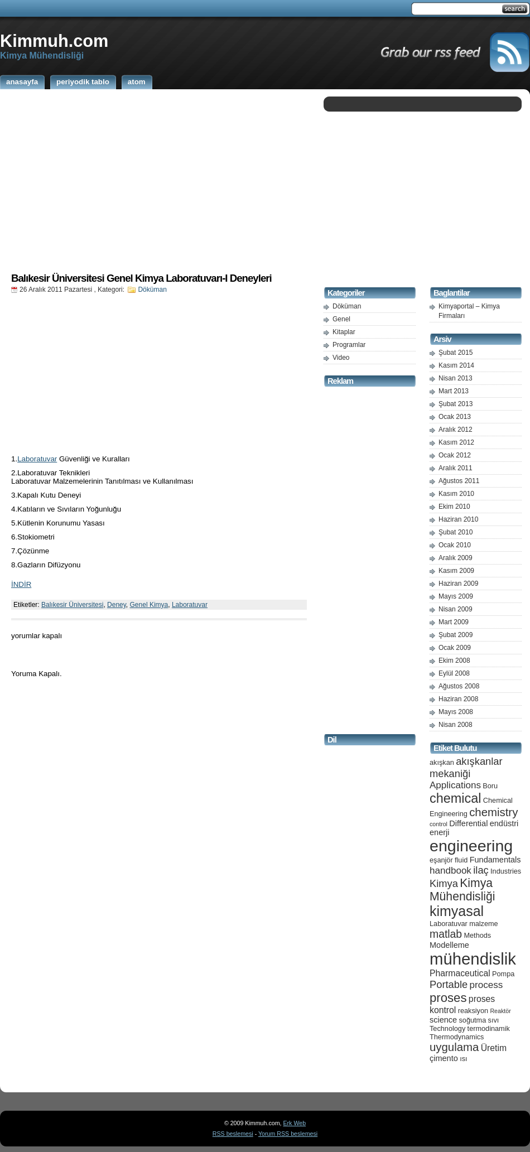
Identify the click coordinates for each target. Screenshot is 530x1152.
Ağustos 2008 (459, 686)
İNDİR (21, 584)
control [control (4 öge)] (438, 824)
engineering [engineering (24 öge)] (471, 846)
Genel (341, 319)
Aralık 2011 (456, 468)
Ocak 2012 (455, 455)
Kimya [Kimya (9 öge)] (444, 883)
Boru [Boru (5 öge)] (490, 786)
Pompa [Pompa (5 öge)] (503, 974)
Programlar (349, 345)
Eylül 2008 (454, 673)
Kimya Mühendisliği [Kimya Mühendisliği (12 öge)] (462, 889)
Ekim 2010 (454, 506)
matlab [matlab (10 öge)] (446, 934)
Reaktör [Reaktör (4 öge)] (500, 1011)
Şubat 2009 (456, 635)
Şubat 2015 (456, 352)
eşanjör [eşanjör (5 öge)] (441, 860)
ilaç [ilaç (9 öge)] (481, 870)
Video (341, 357)
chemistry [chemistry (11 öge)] (493, 812)
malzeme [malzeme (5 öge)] (483, 923)
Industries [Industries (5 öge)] (505, 871)
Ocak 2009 (455, 648)
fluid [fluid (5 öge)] (461, 860)
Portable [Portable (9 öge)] (449, 984)
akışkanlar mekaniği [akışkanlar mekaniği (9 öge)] (466, 767)
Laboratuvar (37, 459)
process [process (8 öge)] (486, 985)
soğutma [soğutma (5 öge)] (472, 1020)
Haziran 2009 (458, 583)
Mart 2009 (454, 622)
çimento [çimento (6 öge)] (444, 1058)
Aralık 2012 (456, 429)
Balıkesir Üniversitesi (72, 605)
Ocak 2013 (455, 417)
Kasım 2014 (456, 365)
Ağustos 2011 (459, 481)
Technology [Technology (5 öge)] (447, 1028)
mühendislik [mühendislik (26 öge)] (473, 958)
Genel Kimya (149, 605)
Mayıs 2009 (456, 596)
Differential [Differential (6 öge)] (468, 823)
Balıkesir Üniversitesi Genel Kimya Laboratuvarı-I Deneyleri (141, 278)
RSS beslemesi (233, 1133)
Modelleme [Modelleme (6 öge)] (449, 945)
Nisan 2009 (456, 609)
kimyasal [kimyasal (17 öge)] (457, 911)
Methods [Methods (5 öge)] (477, 935)
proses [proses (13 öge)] (448, 998)
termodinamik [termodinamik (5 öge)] (489, 1028)
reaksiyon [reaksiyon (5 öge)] (473, 1010)
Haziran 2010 (458, 519)
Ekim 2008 (454, 660)
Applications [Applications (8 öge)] (455, 785)
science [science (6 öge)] (443, 1019)
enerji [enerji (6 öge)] (439, 832)
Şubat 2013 (456, 404)
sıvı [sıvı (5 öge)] (493, 1020)
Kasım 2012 (456, 442)
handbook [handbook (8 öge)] (450, 870)
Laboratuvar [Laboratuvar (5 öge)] (449, 923)
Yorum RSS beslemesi (287, 1133)
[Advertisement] (159, 180)
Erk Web (294, 1123)
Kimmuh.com (54, 40)
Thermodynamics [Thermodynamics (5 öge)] (457, 1037)
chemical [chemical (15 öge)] (455, 798)
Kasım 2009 (456, 571)
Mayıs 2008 (456, 712)
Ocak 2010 (455, 545)
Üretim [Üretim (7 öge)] (494, 1048)
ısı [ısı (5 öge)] (463, 1058)
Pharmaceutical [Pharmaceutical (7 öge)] (460, 973)
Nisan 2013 (456, 378)
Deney (116, 605)
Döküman (152, 289)
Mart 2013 (454, 391)
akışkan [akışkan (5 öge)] (442, 762)
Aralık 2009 (456, 558)
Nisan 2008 (456, 725)
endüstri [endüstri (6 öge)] (504, 823)
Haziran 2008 (458, 699)
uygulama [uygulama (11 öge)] (454, 1047)
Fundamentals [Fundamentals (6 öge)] (495, 859)
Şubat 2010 (456, 532)
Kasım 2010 (456, 494)
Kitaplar (344, 332)
